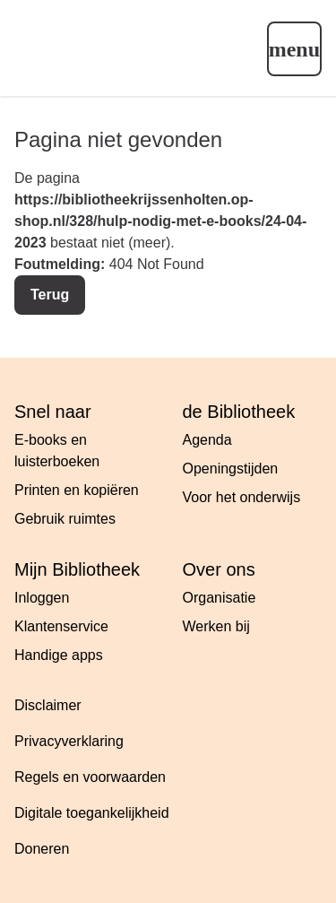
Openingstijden (231, 468)
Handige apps (58, 655)
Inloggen (41, 597)
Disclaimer (48, 705)
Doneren (41, 848)
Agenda (207, 439)
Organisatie (219, 597)
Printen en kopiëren (76, 490)
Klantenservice (61, 626)
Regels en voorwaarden (90, 777)
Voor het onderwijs (242, 497)
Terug (49, 294)
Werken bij (216, 626)
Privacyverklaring (69, 741)
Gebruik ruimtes (65, 518)
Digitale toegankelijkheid (91, 813)
